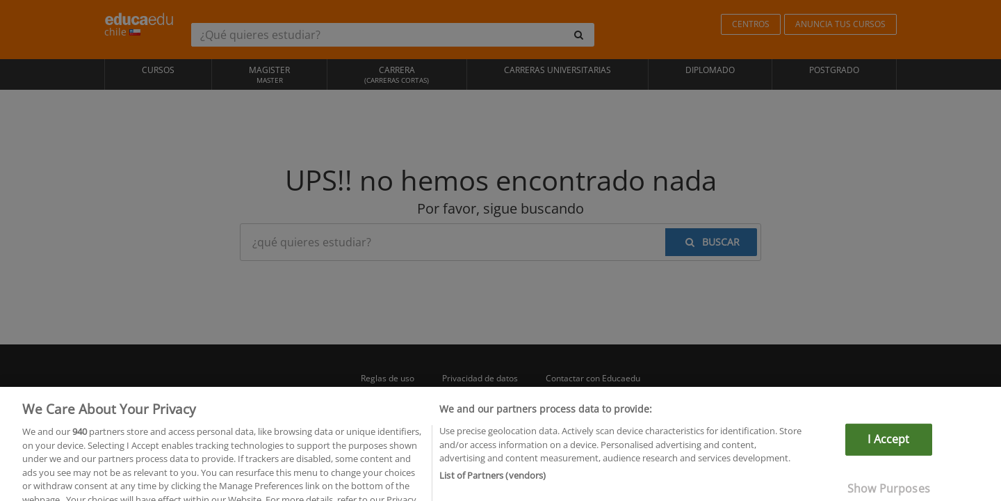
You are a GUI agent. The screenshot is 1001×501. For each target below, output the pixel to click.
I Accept (888, 446)
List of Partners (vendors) (492, 482)
